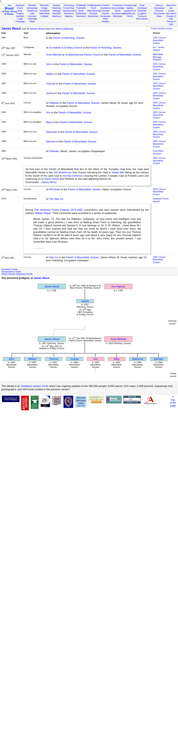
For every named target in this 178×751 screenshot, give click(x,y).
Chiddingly (81, 5)
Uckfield (44, 16)
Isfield (118, 11)
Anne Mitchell (54, 54)
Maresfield (44, 13)
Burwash (44, 5)
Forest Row (68, 8)
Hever (81, 11)
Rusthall (93, 13)
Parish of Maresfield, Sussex (124, 54)
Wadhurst (56, 16)
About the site (171, 6)
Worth (130, 16)
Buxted (56, 5)
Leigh (20, 19)
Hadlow (129, 8)
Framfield (81, 8)
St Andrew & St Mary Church (65, 47)
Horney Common (72, 175)
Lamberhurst (130, 11)
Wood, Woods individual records (17, 274)
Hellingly (57, 11)
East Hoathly (20, 12)
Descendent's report (11, 271)
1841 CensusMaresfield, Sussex (159, 105)
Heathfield (44, 11)
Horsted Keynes (105, 12)
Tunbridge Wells (32, 20)
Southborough (118, 13)
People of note (171, 17)
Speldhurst (130, 13)
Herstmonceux (70, 11)
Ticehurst (142, 16)
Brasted (32, 5)
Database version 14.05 (34, 386)
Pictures (159, 11)
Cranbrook (118, 5)
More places (142, 19)
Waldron (69, 16)
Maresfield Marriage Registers (158, 57)
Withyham (117, 16)
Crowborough (130, 5)
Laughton (142, 13)
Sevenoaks (105, 16)
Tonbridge (20, 21)
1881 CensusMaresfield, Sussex (159, 260)
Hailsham (142, 11)
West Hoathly (105, 20)
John (49, 64)
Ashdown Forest (20, 6)
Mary (49, 122)
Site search (171, 13)
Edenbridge (32, 8)
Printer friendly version (162, 28)
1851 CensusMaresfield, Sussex (159, 40)
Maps (159, 16)
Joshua (50, 93)
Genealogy (159, 8)
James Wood (10, 28)
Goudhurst (105, 8)
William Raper (43, 213)
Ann (48, 112)
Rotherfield (81, 13)
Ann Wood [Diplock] (61, 28)
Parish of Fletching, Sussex (69, 37)
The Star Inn (56, 198)
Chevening (69, 5)
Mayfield (57, 13)
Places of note (171, 22)
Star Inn (53, 257)
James (85, 301)
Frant (93, 8)
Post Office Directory (158, 152)
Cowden (105, 5)
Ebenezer (51, 131)
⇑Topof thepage (173, 401)
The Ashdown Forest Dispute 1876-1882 (58, 209)
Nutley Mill (118, 172)
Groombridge (118, 8)
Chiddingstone (94, 5)
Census (159, 5)
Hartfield (20, 16)
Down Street (51, 178)
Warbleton (81, 16)
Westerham (93, 16)
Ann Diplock (118, 286)
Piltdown (54, 102)
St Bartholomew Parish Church (83, 54)
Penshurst (69, 13)
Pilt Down (54, 189)
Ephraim (51, 141)
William (50, 73)
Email (171, 11)
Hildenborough (94, 11)
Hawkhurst (32, 11)
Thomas (50, 83)
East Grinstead (142, 6)
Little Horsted (32, 14)
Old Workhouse (62, 172)
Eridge (44, 8)
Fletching (56, 8)
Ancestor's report (10, 269)
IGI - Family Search (158, 48)
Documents (159, 13)
